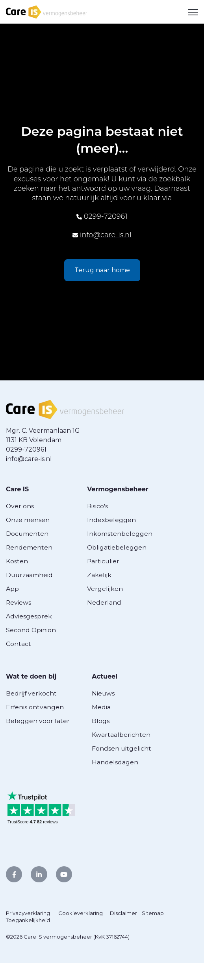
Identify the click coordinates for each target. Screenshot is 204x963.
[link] (46, 11)
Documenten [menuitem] (27, 533)
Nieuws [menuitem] (103, 693)
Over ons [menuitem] (20, 506)
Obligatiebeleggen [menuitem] (117, 547)
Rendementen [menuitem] (29, 547)
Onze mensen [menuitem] (28, 520)
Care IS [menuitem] (17, 489)
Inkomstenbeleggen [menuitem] (119, 533)
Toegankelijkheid (28, 920)
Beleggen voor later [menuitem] (38, 721)
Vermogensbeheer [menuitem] (117, 489)
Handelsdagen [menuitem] (115, 762)
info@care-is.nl (106, 235)
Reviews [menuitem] (18, 602)
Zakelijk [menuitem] (99, 575)
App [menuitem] (12, 588)
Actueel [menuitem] (104, 676)
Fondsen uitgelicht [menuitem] (121, 748)
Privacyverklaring (28, 913)
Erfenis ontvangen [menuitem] (35, 707)
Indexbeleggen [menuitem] (111, 520)
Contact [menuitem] (18, 644)
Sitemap (153, 913)
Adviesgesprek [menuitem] (29, 616)
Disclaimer (123, 913)
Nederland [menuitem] (104, 602)
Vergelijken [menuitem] (105, 588)
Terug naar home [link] (102, 270)
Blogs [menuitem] (100, 721)
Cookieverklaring (80, 913)
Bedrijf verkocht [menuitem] (31, 693)
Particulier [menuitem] (103, 561)
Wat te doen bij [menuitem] (31, 676)
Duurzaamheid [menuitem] (29, 575)
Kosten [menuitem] (17, 561)
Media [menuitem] (101, 707)
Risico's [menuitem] (97, 506)
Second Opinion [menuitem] (31, 630)
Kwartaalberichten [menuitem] (121, 734)
